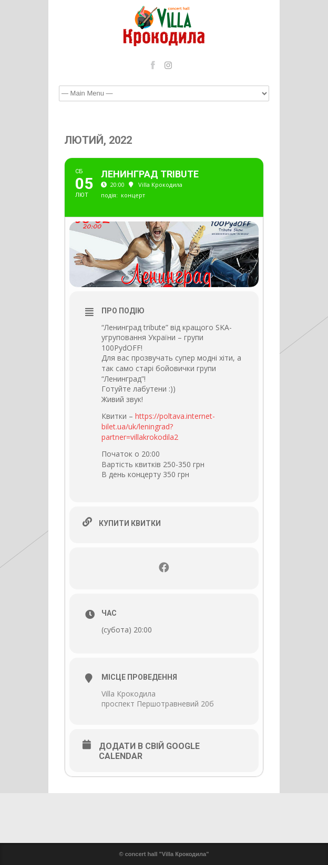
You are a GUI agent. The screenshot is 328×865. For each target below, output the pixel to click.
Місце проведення (139, 677)
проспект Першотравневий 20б (157, 704)
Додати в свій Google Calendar (149, 751)
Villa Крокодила (128, 694)
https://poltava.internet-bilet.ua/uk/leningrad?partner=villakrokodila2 (158, 426)
